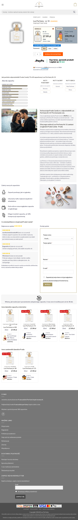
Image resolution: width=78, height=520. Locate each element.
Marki (45, 17)
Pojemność (36, 48)
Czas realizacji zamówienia (10, 467)
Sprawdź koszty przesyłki (40, 69)
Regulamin (4, 430)
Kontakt (26, 509)
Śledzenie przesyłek (8, 470)
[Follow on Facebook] (3, 414)
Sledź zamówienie (49, 509)
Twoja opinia (47, 243)
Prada (52, 17)
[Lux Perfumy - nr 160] (48, 325)
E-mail (45, 268)
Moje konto (5, 426)
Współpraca (5, 448)
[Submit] (74, 12)
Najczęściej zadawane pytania (11, 437)
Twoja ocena (47, 235)
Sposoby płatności (7, 463)
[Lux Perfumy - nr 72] (29, 325)
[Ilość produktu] (37, 54)
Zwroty (3, 445)
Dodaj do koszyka (53, 54)
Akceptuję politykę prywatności (27, 491)
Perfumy (36, 17)
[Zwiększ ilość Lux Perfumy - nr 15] (40, 54)
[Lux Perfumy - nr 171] (29, 367)
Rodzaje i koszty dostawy (9, 459)
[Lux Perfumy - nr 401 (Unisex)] (10, 325)
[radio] (44, 48)
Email (16, 484)
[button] (2, 4)
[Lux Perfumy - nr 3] (68, 325)
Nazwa (45, 259)
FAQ (40, 509)
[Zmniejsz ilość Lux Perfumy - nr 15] (34, 54)
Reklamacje (5, 441)
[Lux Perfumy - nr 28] (10, 367)
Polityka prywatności (8, 433)
